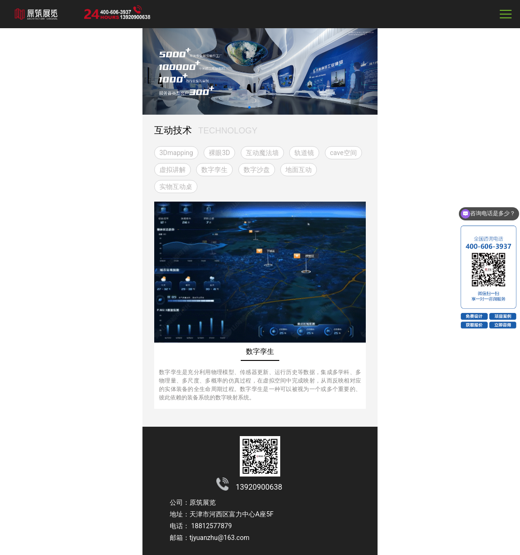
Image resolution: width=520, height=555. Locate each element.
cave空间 (343, 152)
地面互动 (298, 169)
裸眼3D (219, 152)
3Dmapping (176, 152)
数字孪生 (214, 169)
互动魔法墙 (262, 152)
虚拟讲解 (172, 169)
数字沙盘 (257, 169)
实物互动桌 (175, 186)
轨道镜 (304, 152)
